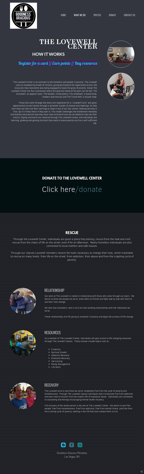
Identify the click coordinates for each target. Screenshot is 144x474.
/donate (88, 189)
